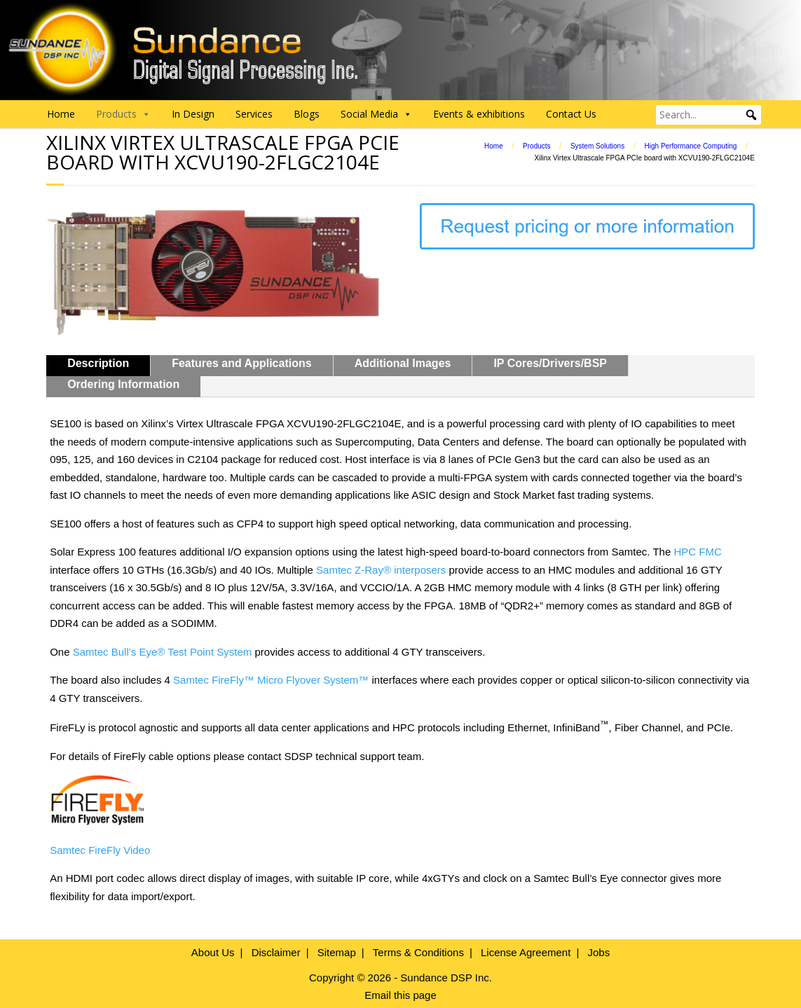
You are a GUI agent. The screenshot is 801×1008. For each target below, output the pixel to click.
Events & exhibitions (479, 113)
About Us (213, 952)
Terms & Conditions (418, 952)
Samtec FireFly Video (100, 850)
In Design (193, 113)
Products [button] (123, 114)
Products (536, 146)
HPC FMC (697, 552)
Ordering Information (123, 384)
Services (254, 113)
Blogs (307, 113)
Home (61, 113)
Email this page (400, 995)
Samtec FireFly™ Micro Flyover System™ (271, 680)
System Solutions (597, 146)
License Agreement (525, 952)
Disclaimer (276, 952)
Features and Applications (241, 363)
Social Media (376, 114)
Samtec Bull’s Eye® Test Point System (162, 652)
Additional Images (403, 363)
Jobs (598, 952)
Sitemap (336, 952)
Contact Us (571, 113)
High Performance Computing (691, 146)
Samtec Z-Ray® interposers (381, 570)
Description (98, 363)
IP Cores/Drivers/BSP (550, 363)
